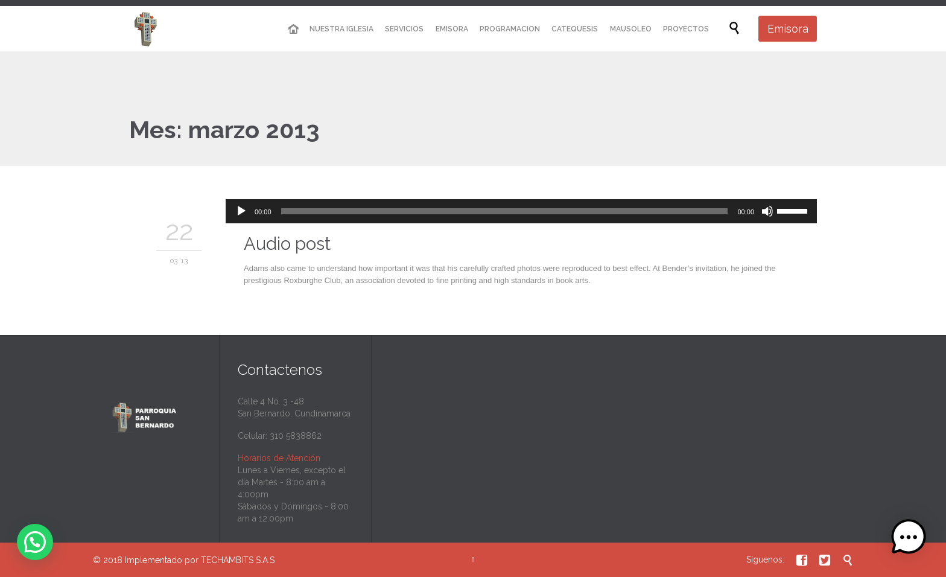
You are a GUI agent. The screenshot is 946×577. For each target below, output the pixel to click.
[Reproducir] (241, 211)
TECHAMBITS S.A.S (238, 560)
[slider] (504, 211)
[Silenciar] (767, 211)
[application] (521, 211)
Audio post (287, 244)
